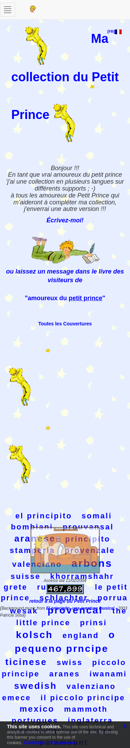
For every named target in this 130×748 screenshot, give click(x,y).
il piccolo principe (83, 697)
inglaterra (90, 720)
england (80, 635)
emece (16, 697)
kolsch (34, 634)
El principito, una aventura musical (80, 608)
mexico (36, 708)
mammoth (86, 709)
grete (15, 587)
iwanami (108, 673)
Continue (34, 742)
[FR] (114, 31)
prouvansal (88, 527)
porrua (112, 597)
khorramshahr (82, 576)
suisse (26, 576)
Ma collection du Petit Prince (65, 76)
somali (96, 515)
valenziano (91, 686)
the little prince (71, 617)
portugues (35, 720)
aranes (64, 673)
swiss (70, 662)
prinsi (93, 622)
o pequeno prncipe (65, 641)
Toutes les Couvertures (65, 323)
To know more (62, 742)
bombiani (32, 527)
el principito (43, 515)
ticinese (26, 662)
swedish (35, 686)
